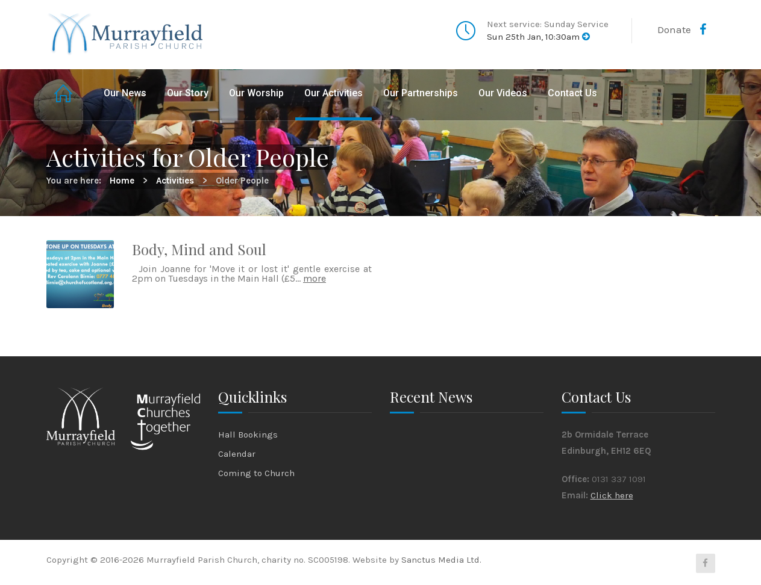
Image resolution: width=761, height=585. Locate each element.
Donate (674, 29)
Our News (125, 93)
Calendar (236, 453)
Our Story (187, 93)
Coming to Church (256, 473)
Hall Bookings (248, 434)
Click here (611, 495)
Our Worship (256, 93)
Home (64, 94)
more (314, 278)
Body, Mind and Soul (199, 249)
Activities (175, 180)
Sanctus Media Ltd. (441, 559)
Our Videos (502, 93)
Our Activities (333, 93)
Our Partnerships (420, 93)
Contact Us (572, 93)
